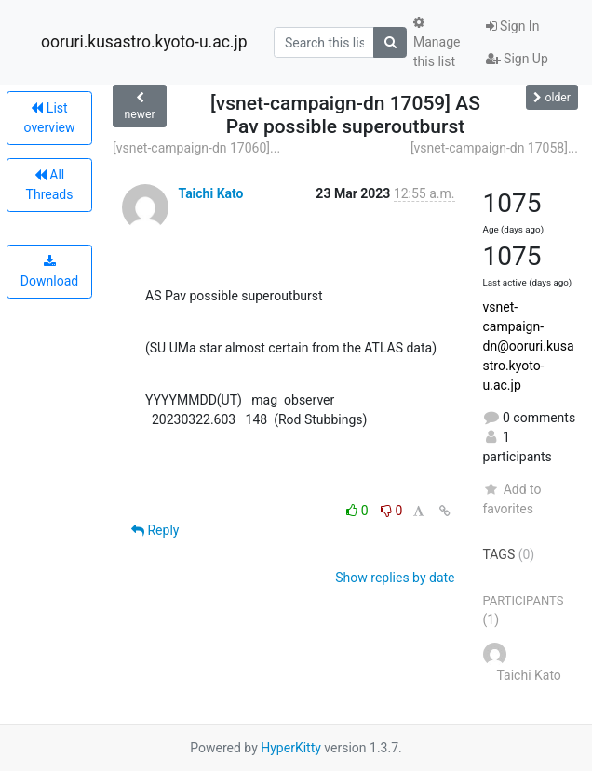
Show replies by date (394, 577)
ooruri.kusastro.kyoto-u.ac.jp (144, 42)
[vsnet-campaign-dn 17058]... (494, 147)
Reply (155, 530)
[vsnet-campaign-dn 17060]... (196, 147)
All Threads (50, 184)
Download (49, 271)
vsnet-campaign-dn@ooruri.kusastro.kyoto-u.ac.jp (528, 345)
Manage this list (436, 42)
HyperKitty (291, 747)
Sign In (513, 26)
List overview (49, 117)
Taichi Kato (210, 193)
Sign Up (517, 58)
